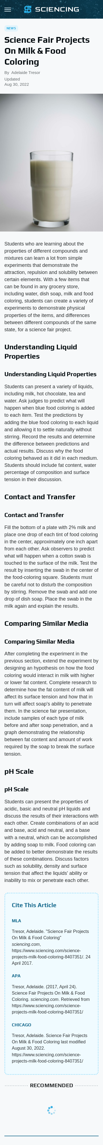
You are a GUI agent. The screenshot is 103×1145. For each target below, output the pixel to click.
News (11, 28)
